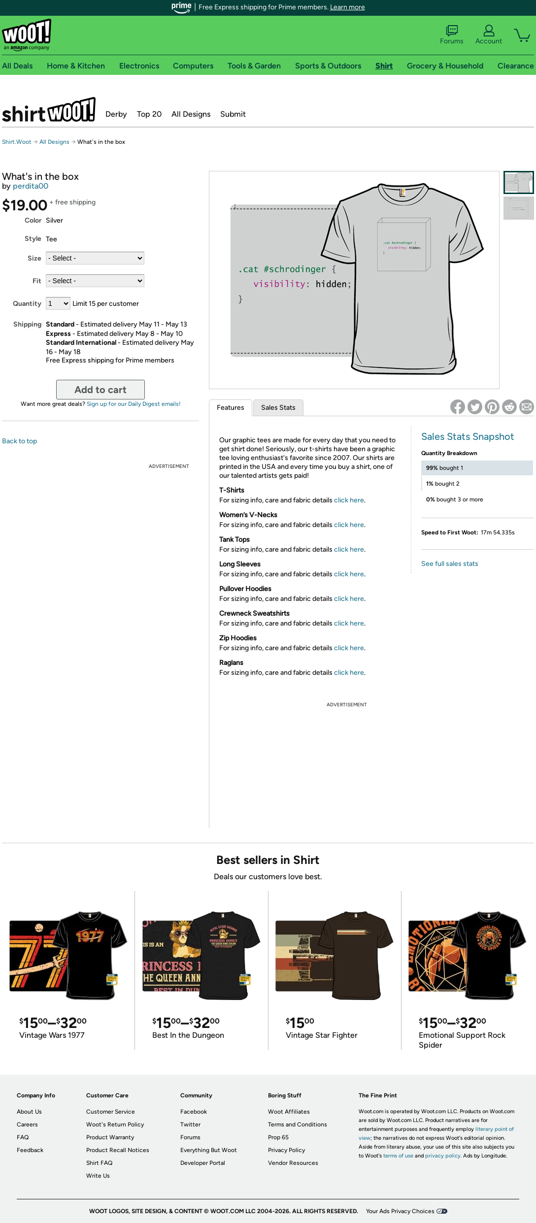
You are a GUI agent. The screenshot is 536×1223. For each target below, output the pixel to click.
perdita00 (30, 186)
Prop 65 (278, 1137)
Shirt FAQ (99, 1162)
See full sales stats (449, 564)
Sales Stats (278, 407)
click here (349, 500)
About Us (29, 1111)
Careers (27, 1124)
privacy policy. (443, 1156)
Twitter (190, 1124)
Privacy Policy (286, 1150)
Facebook (193, 1111)
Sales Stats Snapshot (467, 436)
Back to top (19, 441)
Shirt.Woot (49, 109)
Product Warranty (110, 1137)
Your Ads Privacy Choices (400, 1211)
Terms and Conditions (297, 1124)
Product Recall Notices (117, 1150)
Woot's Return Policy (115, 1124)
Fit (37, 281)
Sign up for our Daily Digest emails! (134, 403)
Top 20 (149, 114)
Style (33, 238)
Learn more (347, 7)
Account (488, 35)
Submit (233, 114)
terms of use (398, 1156)
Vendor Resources (293, 1162)
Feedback (30, 1150)
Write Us (98, 1175)
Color (33, 220)
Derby (116, 114)
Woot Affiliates (289, 1111)
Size (34, 258)
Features (230, 407)
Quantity (27, 303)
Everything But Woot (208, 1150)
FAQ (23, 1137)
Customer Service (110, 1111)
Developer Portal (202, 1162)
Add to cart (100, 390)
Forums (452, 35)
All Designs (190, 114)
